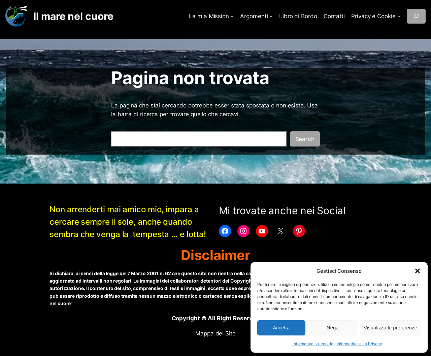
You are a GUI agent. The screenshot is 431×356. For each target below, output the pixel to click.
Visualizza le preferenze (390, 327)
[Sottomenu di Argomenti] (271, 16)
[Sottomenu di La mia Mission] (232, 16)
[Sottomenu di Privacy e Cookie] (398, 16)
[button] (417, 270)
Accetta (281, 327)
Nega (333, 327)
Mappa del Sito (215, 333)
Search (304, 139)
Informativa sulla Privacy (360, 343)
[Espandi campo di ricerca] (416, 16)
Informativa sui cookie (313, 343)
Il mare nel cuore (73, 16)
